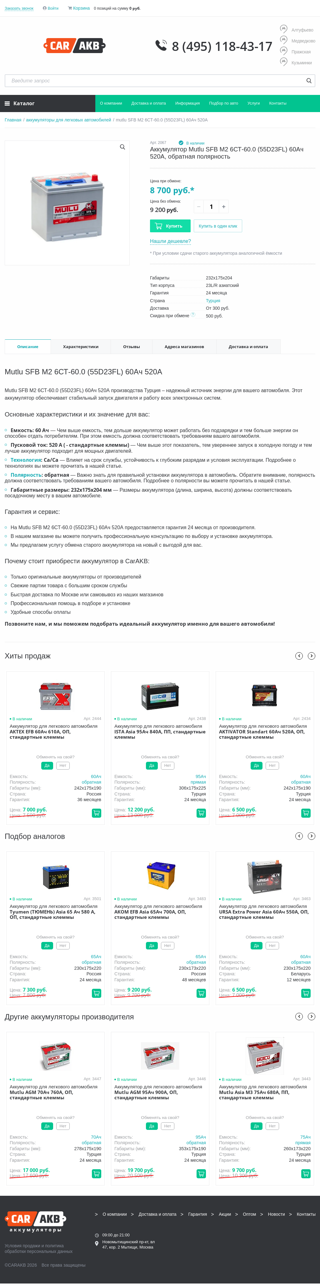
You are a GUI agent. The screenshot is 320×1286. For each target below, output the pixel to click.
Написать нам (281, 1238)
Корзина (81, 8)
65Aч (96, 956)
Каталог (20, 103)
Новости (276, 1214)
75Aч (305, 1137)
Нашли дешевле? (170, 241)
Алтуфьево (296, 29)
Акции (225, 1214)
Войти (53, 8)
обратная (91, 782)
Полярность (26, 474)
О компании (111, 103)
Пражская (295, 51)
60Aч (96, 776)
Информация (187, 103)
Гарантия (197, 1214)
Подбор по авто (223, 103)
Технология (26, 459)
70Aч (96, 1137)
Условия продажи (22, 1245)
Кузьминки (296, 62)
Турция (213, 300)
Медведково (297, 40)
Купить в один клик (218, 226)
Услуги (254, 103)
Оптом (249, 1214)
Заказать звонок (19, 8)
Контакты (277, 103)
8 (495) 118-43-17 (222, 46)
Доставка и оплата (149, 103)
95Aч (201, 776)
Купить (174, 226)
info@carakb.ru (297, 1231)
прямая (198, 782)
